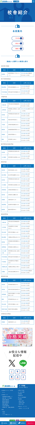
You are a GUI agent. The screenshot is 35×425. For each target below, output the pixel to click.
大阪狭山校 (4, 266)
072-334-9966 (24, 73)
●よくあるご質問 (21, 392)
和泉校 (3, 119)
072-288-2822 (24, 241)
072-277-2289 (24, 288)
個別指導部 (22, 420)
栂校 (3, 299)
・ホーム (3, 392)
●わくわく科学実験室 (22, 397)
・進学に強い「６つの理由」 (7, 398)
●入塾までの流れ (21, 390)
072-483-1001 (24, 133)
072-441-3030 (24, 123)
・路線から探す (21, 401)
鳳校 (3, 139)
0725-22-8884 (24, 174)
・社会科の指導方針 (5, 405)
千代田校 (4, 261)
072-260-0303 (24, 138)
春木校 (3, 194)
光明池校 (4, 294)
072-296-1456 (24, 298)
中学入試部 (12, 420)
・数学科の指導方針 (5, 401)
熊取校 (3, 129)
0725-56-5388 (24, 293)
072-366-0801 (24, 236)
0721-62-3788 (24, 226)
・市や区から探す (21, 402)
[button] (17, 335)
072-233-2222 (24, 251)
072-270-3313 (24, 109)
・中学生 (3, 411)
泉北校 (3, 284)
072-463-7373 (24, 203)
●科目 (3, 409)
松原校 (3, 74)
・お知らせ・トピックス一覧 (23, 408)
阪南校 (3, 209)
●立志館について (5, 394)
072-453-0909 (24, 128)
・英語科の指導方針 (5, 399)
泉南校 (3, 134)
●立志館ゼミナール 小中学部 (7, 390)
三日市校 (4, 227)
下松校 (3, 124)
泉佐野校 (4, 204)
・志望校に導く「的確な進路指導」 (8, 407)
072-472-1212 (24, 208)
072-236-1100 (24, 246)
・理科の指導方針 (5, 404)
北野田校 (4, 247)
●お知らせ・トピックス (22, 406)
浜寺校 (3, 114)
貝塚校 (3, 199)
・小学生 (3, 413)
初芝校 (3, 242)
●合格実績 (20, 393)
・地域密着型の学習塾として (7, 396)
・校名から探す (21, 404)
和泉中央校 (4, 309)
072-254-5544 (24, 91)
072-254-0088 (24, 86)
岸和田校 (4, 189)
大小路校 (4, 157)
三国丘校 (4, 105)
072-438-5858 (24, 198)
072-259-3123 (24, 104)
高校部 (17, 420)
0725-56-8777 (24, 308)
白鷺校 (3, 271)
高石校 (3, 170)
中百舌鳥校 (4, 92)
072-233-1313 (24, 156)
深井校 (3, 289)
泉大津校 (4, 175)
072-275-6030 (24, 270)
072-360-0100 (24, 265)
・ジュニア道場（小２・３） (7, 414)
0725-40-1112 (24, 118)
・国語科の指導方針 (5, 402)
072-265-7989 (24, 169)
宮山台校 (4, 232)
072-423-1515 (24, 188)
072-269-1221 (24, 113)
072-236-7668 (24, 231)
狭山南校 (4, 237)
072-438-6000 (24, 193)
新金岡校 (4, 87)
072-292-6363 (24, 283)
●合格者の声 (20, 395)
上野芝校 (4, 109)
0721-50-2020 (24, 260)
